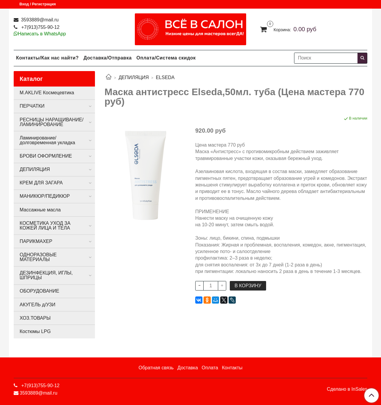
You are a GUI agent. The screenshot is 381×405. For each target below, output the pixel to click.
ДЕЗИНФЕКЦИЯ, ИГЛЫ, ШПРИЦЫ (46, 275)
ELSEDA (165, 77)
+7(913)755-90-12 (40, 27)
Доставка (187, 367)
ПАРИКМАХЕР (36, 241)
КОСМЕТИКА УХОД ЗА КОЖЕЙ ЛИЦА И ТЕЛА (45, 225)
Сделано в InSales (347, 389)
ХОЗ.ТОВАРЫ (35, 318)
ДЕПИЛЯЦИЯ (133, 77)
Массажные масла (40, 209)
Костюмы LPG (35, 331)
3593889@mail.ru (39, 19)
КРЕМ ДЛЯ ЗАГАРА (41, 182)
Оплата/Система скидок (166, 57)
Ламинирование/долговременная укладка (47, 140)
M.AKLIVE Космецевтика (47, 92)
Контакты (232, 367)
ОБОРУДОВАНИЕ (39, 290)
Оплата (210, 367)
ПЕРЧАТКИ (32, 106)
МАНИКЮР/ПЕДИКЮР (45, 196)
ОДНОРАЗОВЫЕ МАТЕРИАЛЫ (38, 257)
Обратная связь (156, 367)
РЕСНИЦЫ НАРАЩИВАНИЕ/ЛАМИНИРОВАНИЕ (51, 122)
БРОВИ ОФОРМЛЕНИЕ (46, 155)
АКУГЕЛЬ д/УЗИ (37, 304)
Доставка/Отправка (107, 57)
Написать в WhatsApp (42, 33)
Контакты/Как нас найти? (47, 57)
